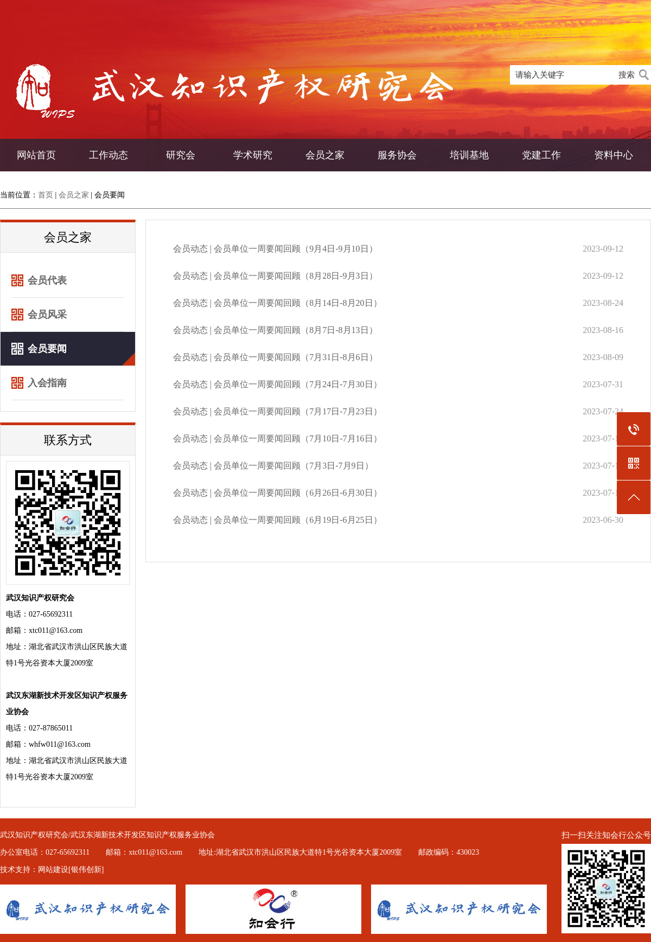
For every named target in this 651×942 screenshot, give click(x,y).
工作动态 (108, 155)
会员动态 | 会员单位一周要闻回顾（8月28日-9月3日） (275, 275)
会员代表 (47, 280)
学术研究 (252, 155)
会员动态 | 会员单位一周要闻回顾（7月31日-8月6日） (275, 357)
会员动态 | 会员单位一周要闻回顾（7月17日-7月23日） (277, 411)
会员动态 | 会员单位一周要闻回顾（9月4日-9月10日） (275, 248)
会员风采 (47, 314)
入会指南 (47, 382)
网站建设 (53, 870)
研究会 (180, 155)
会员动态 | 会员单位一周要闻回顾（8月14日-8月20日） (277, 302)
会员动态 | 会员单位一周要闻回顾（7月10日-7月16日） (277, 438)
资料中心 (613, 155)
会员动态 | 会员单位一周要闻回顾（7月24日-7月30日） (277, 384)
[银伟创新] (86, 870)
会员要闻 (109, 195)
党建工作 (541, 155)
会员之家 (324, 155)
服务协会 (397, 155)
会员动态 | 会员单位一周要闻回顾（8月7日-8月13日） (275, 330)
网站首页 (36, 155)
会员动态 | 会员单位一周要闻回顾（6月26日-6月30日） (277, 492)
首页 (45, 195)
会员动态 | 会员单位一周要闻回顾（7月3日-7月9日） (273, 465)
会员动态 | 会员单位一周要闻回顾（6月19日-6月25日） (277, 519)
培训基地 (469, 155)
